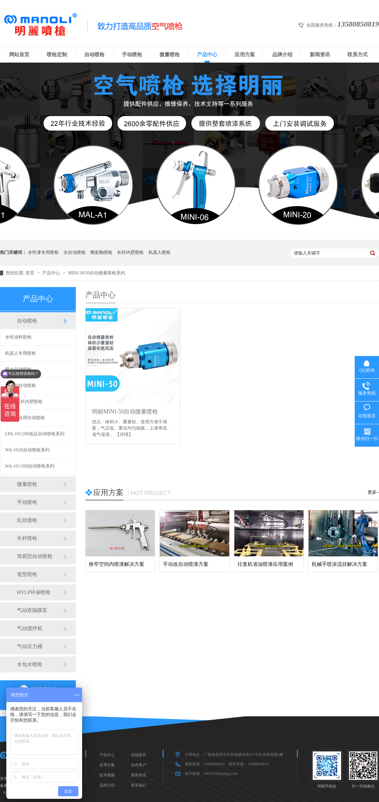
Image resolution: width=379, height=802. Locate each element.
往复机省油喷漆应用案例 (265, 564)
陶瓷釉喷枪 (101, 252)
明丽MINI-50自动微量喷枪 (125, 411)
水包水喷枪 (29, 664)
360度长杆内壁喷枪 (24, 401)
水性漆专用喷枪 (43, 252)
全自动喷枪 (74, 252)
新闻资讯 (320, 54)
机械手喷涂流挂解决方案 (339, 564)
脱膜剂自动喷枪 (20, 385)
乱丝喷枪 (27, 520)
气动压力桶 (29, 646)
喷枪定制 (57, 54)
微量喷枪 (169, 54)
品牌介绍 (282, 54)
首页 (31, 273)
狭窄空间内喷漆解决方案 (116, 564)
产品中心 (207, 54)
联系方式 (357, 54)
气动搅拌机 (29, 628)
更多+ (373, 492)
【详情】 (124, 434)
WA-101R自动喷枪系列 (27, 450)
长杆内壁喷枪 (130, 252)
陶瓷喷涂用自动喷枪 (25, 417)
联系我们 (138, 785)
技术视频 (107, 775)
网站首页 (19, 54)
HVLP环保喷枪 (34, 592)
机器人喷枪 (159, 252)
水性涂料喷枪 (18, 337)
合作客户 (138, 765)
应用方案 (245, 54)
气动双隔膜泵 (32, 610)
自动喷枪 (94, 54)
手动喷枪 (132, 54)
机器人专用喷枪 (20, 353)
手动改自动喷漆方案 (185, 564)
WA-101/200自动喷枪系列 (29, 466)
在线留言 (138, 755)
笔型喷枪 (27, 574)
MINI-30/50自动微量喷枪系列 (96, 273)
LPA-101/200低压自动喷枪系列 (34, 434)
